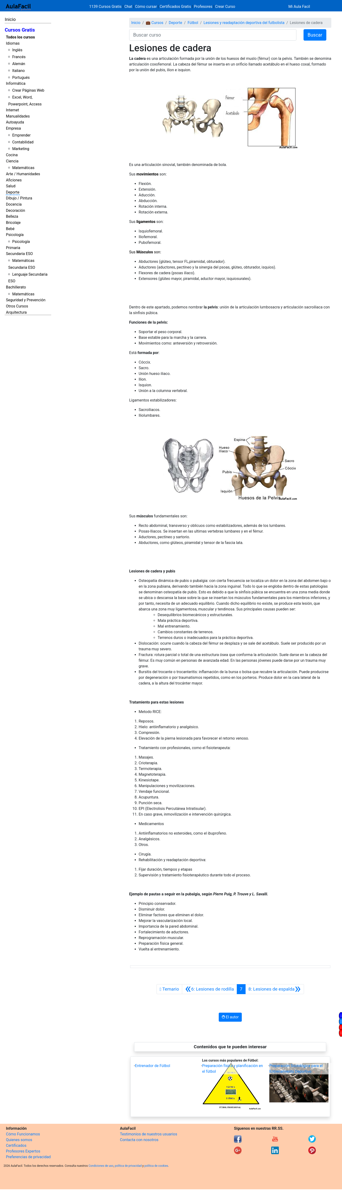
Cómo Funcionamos (23, 1134)
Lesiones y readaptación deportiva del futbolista (244, 22)
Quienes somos (19, 1140)
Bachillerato (16, 287)
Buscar (315, 35)
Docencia (14, 204)
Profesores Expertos (23, 1151)
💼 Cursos (154, 22)
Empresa (13, 128)
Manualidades (18, 116)
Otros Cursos (17, 306)
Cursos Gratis (20, 30)
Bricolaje (13, 222)
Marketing (20, 148)
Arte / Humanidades (23, 174)
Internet (12, 110)
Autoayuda (15, 122)
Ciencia (12, 161)
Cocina (12, 155)
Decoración (15, 210)
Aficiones (14, 180)
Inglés (17, 50)
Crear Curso (225, 6)
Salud (10, 186)
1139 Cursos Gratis (106, 6)
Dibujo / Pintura (19, 198)
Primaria (13, 248)
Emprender (21, 135)
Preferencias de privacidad (28, 1157)
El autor (230, 1017)
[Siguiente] (274, 989)
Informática (15, 83)
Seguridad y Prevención (25, 300)
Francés (18, 57)
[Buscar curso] (212, 35)
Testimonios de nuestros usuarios (148, 1134)
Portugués (21, 77)
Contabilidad (22, 142)
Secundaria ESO (19, 253)
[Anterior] (209, 989)
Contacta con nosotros (139, 1140)
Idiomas (12, 43)
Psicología (15, 234)
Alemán (18, 63)
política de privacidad (128, 1165)
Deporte (12, 192)
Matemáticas (23, 167)
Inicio (10, 19)
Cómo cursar (146, 6)
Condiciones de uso (101, 1165)
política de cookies (156, 1165)
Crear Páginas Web (28, 90)
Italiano (18, 70)
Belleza (12, 216)
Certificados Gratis (175, 6)
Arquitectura (16, 312)
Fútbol (193, 22)
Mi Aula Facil (299, 6)
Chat (128, 6)
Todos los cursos (20, 37)
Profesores (203, 6)
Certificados (16, 1145)
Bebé (10, 229)
